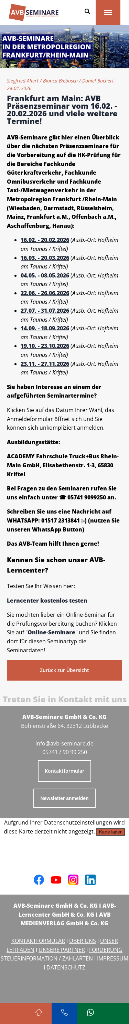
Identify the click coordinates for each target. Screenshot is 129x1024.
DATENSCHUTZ (65, 967)
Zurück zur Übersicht (64, 670)
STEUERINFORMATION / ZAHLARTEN (47, 958)
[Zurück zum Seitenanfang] (39, 1013)
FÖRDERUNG (105, 950)
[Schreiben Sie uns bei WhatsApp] (90, 1013)
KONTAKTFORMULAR (38, 941)
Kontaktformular (64, 771)
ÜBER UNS (82, 941)
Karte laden (110, 832)
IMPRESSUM (112, 958)
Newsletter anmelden (64, 798)
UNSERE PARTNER (62, 950)
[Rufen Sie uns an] (64, 1013)
